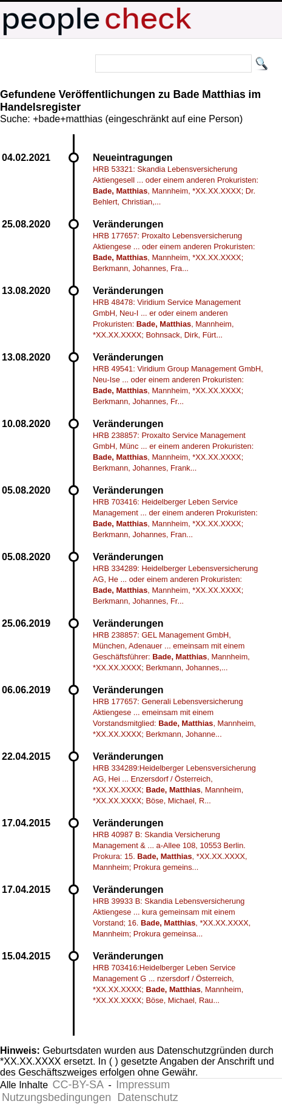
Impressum (143, 1085)
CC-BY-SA (78, 1085)
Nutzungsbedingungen (56, 1097)
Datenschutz (148, 1097)
